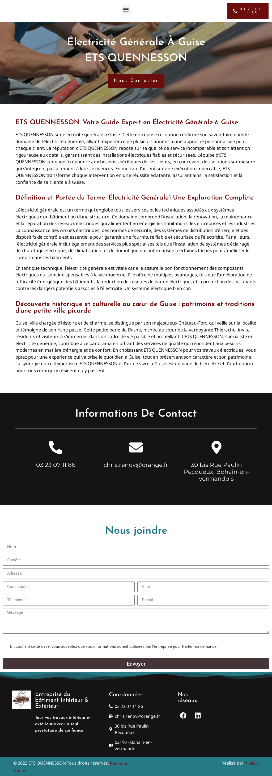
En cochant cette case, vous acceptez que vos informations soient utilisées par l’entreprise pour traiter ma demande (113, 646)
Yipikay (252, 763)
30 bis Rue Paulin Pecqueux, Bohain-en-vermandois (216, 472)
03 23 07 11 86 (55, 464)
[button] (126, 8)
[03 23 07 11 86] (55, 447)
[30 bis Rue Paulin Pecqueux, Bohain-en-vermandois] (216, 447)
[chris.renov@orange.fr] (136, 447)
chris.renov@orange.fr (136, 464)
